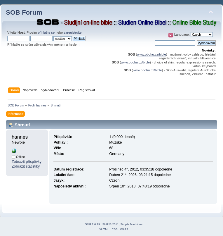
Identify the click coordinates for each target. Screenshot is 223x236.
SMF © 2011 (110, 224)
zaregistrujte (72, 32)
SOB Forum (24, 12)
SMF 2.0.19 (92, 224)
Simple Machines (131, 224)
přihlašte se (46, 32)
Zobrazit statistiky (26, 166)
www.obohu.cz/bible (151, 54)
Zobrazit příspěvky (26, 162)
